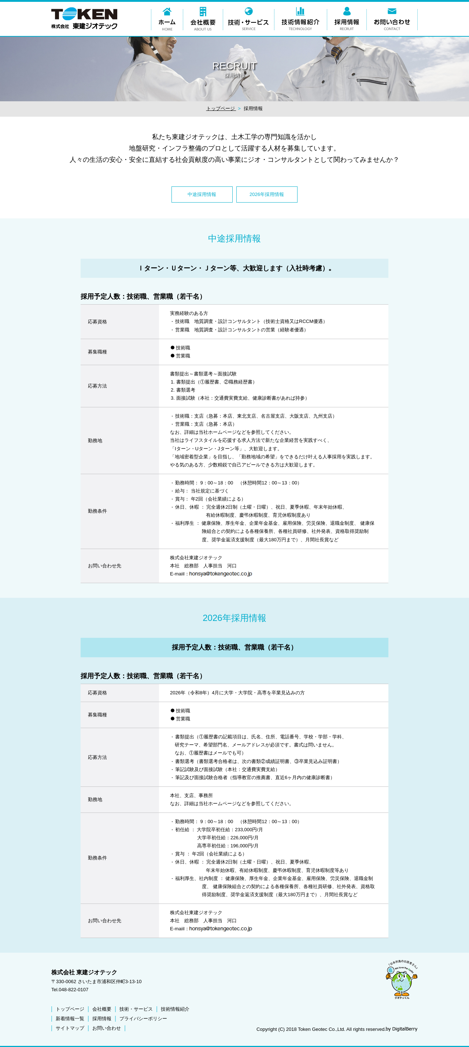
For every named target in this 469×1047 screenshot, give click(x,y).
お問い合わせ (106, 1028)
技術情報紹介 (175, 1009)
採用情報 (101, 1018)
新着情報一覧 (70, 1018)
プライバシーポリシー (143, 1018)
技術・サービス (136, 1009)
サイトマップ (70, 1028)
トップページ (221, 108)
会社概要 (101, 1009)
